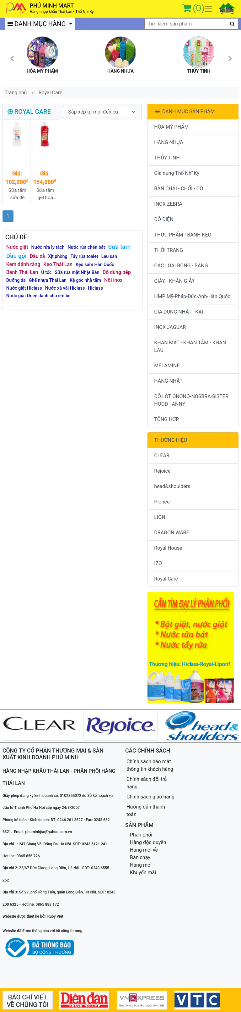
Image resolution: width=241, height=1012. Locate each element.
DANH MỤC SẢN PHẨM (184, 111)
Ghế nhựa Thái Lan (48, 280)
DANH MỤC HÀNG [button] (37, 24)
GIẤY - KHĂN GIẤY (174, 281)
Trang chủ (16, 93)
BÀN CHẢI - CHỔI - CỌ (178, 189)
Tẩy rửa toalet (84, 256)
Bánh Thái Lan (22, 272)
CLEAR (161, 456)
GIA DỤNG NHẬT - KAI (178, 312)
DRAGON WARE (171, 533)
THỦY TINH (166, 158)
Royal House (168, 548)
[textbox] (191, 24)
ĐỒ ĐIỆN (163, 219)
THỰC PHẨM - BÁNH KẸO (182, 235)
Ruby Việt (55, 916)
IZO (158, 563)
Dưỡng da (16, 280)
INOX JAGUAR (170, 327)
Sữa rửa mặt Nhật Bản (77, 272)
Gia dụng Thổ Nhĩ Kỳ (176, 173)
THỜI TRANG (168, 250)
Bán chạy (140, 857)
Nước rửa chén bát (86, 247)
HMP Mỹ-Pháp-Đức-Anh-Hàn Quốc (192, 296)
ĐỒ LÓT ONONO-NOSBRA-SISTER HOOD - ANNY (191, 400)
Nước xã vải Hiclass (65, 288)
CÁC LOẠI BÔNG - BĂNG (181, 266)
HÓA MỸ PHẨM (171, 127)
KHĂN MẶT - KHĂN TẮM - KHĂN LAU (190, 346)
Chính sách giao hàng (150, 797)
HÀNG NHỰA (168, 142)
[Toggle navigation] (208, 9)
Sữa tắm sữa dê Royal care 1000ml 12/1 (17, 194)
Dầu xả (37, 256)
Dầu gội (16, 255)
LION (159, 517)
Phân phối (141, 835)
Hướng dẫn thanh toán (145, 810)
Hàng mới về (144, 850)
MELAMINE (166, 366)
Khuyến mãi (143, 873)
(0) (199, 8)
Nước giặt (17, 247)
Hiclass (95, 288)
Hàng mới (141, 865)
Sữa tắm (119, 246)
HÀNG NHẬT (168, 381)
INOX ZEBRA (168, 204)
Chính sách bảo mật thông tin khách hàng (149, 765)
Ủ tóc (46, 272)
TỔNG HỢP (166, 419)
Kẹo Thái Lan (57, 264)
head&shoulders (172, 486)
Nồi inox (113, 280)
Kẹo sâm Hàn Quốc (95, 264)
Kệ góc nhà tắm (85, 280)
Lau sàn (109, 256)
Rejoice (162, 471)
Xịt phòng (57, 256)
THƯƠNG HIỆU (170, 440)
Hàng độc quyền (148, 842)
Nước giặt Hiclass (24, 288)
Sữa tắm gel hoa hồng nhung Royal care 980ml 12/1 (45, 194)
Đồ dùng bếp (116, 272)
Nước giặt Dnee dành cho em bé (38, 295)
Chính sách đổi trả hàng (146, 783)
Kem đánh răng (23, 264)
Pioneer (162, 502)
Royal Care (50, 93)
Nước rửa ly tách (47, 247)
